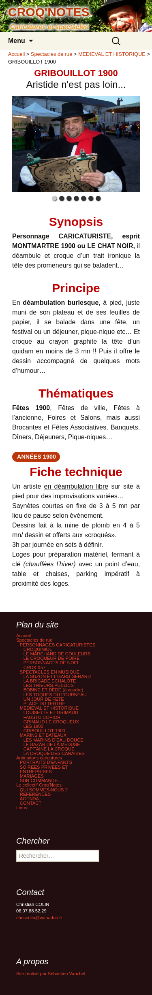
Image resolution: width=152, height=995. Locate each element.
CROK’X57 (35, 667)
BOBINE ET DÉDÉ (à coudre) (53, 689)
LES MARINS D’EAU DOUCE (53, 740)
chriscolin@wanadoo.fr (39, 917)
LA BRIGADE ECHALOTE (50, 680)
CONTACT (30, 803)
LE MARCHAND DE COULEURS (57, 653)
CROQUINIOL (38, 649)
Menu (16, 40)
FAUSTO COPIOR (42, 717)
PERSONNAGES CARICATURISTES (57, 644)
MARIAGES (32, 776)
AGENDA (29, 798)
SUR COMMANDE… (41, 780)
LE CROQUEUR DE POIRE (52, 658)
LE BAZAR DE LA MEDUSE (52, 744)
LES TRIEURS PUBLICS (49, 685)
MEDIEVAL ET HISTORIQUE (49, 708)
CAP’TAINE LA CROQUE (49, 748)
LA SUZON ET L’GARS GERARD (57, 676)
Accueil (23, 635)
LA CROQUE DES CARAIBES (54, 753)
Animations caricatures (39, 757)
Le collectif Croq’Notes (39, 784)
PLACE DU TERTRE (44, 703)
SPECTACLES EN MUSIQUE (49, 672)
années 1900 (36, 456)
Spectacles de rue (34, 640)
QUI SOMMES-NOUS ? (44, 789)
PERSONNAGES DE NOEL (52, 662)
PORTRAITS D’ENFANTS (46, 762)
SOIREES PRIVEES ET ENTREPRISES (44, 769)
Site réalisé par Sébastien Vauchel (50, 973)
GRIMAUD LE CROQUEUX (51, 721)
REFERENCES (35, 794)
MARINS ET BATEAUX (43, 735)
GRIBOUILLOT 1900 (44, 730)
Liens (21, 807)
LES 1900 (33, 726)
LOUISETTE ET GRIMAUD (51, 712)
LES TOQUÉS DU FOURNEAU (55, 694)
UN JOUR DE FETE (44, 699)
